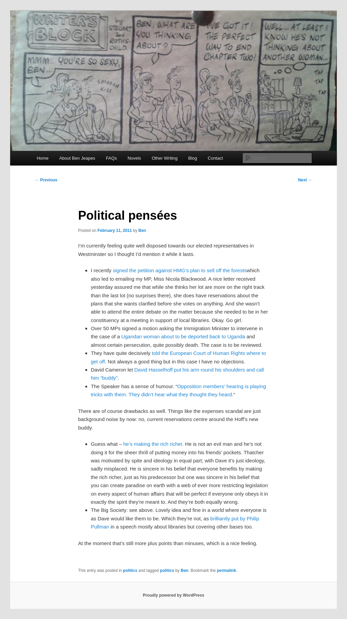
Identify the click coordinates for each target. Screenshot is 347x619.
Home (42, 158)
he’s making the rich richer (152, 444)
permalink (226, 570)
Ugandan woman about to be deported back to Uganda (183, 336)
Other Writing (165, 158)
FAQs (111, 158)
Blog (192, 158)
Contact (215, 158)
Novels (134, 158)
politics (130, 570)
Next (305, 180)
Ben (142, 230)
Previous (46, 180)
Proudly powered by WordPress (173, 595)
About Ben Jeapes (77, 158)
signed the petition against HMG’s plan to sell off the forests (180, 270)
